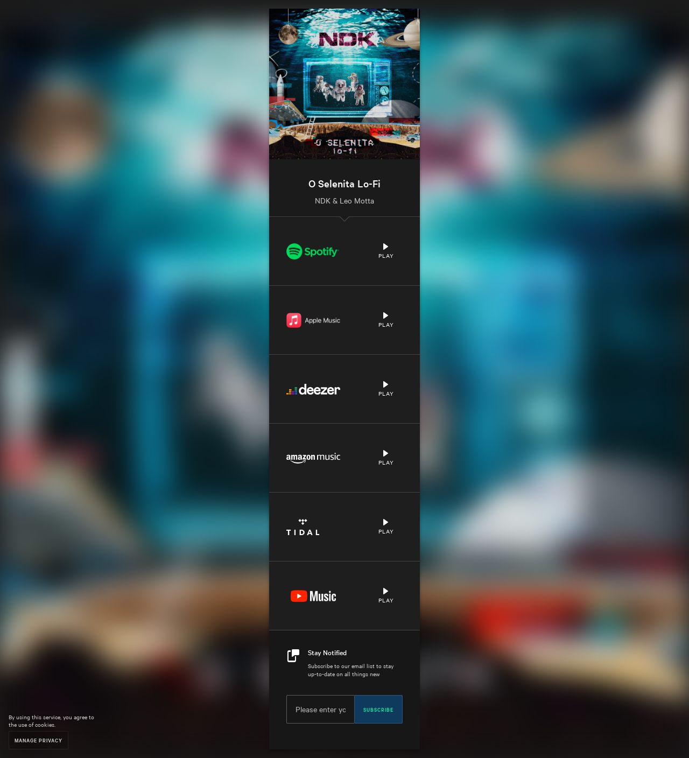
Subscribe (378, 709)
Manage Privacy (38, 740)
